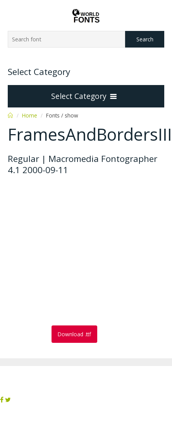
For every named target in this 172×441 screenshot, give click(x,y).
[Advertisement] (72, 251)
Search (144, 39)
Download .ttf (74, 334)
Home (29, 115)
